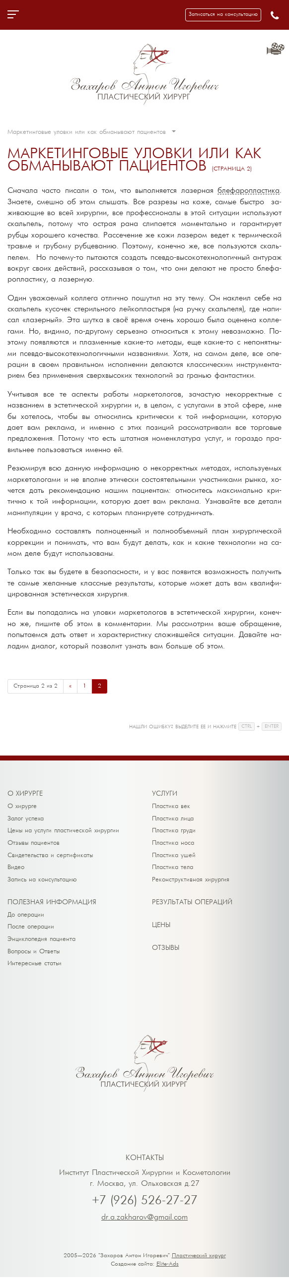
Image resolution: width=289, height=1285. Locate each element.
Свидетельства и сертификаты (50, 858)
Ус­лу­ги (164, 794)
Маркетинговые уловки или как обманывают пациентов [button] (91, 132)
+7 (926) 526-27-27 (145, 1209)
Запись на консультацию (42, 883)
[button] (223, 14)
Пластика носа (173, 845)
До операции (25, 919)
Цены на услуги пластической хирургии (63, 832)
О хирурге (22, 806)
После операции (30, 932)
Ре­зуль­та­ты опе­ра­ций (192, 907)
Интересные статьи (34, 971)
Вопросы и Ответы (33, 958)
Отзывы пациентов (33, 845)
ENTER (272, 726)
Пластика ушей (174, 858)
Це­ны (161, 930)
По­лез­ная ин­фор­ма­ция (51, 907)
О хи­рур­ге (25, 794)
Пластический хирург (199, 1264)
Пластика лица (173, 819)
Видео (15, 871)
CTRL (246, 726)
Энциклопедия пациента (41, 945)
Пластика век (171, 806)
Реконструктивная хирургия (190, 883)
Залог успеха (25, 819)
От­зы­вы (165, 952)
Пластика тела (172, 871)
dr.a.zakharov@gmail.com (144, 1225)
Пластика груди (174, 832)
